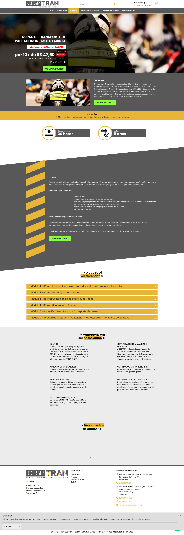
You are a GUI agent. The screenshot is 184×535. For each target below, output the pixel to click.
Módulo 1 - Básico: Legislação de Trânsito (54, 292)
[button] (90, 457)
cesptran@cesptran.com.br (130, 505)
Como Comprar (32, 485)
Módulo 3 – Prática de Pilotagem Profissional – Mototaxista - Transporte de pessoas (79, 317)
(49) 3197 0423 (125, 483)
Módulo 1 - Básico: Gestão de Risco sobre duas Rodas (61, 298)
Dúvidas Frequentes (34, 488)
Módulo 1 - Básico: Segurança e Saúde (53, 305)
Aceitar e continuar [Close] (12, 526)
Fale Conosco (77, 482)
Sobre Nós (75, 474)
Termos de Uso (32, 493)
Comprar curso (54, 68)
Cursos (74, 477)
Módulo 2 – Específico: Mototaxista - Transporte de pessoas (65, 311)
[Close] (181, 515)
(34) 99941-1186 (125, 498)
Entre (136, 5)
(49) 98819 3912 (125, 501)
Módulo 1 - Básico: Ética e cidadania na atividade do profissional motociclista (76, 286)
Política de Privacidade (35, 490)
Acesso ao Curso (78, 479)
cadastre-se (146, 5)
